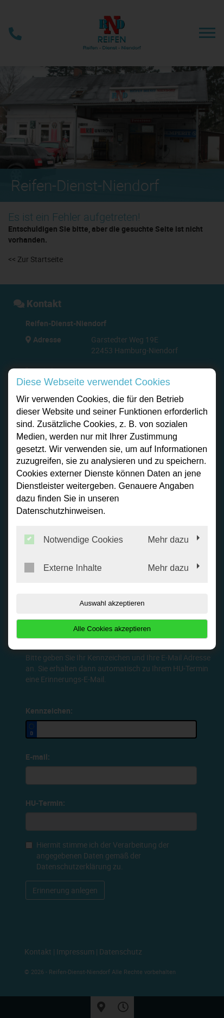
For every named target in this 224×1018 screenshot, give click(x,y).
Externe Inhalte (63, 567)
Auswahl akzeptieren (112, 603)
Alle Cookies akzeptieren (112, 629)
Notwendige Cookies (73, 539)
